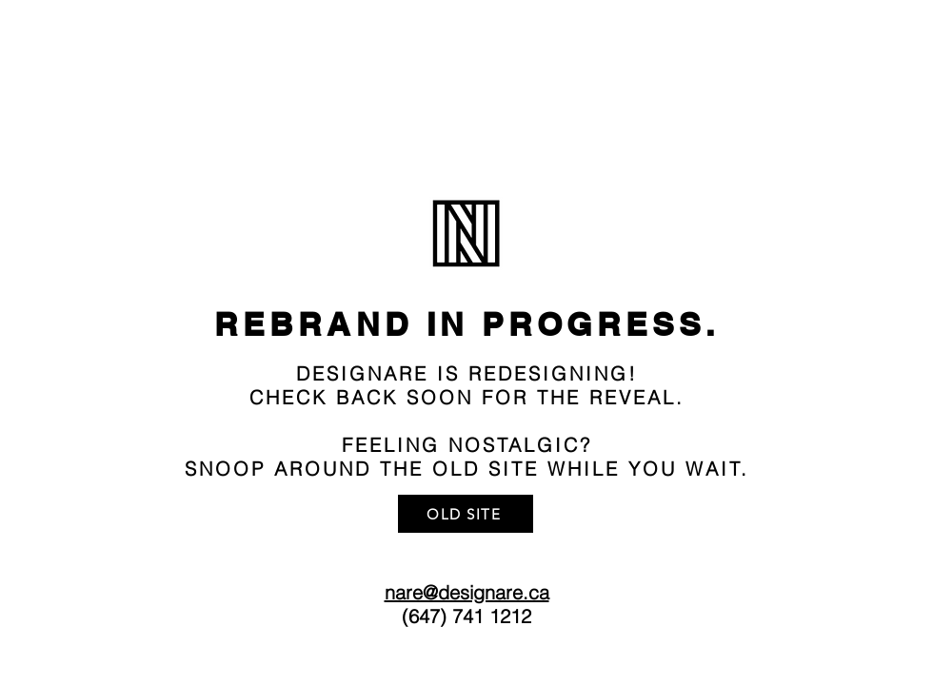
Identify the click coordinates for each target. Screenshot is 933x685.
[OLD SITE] (465, 514)
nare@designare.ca (467, 592)
